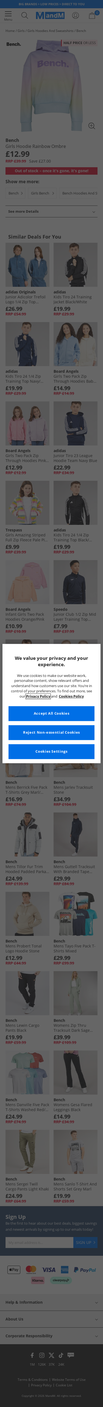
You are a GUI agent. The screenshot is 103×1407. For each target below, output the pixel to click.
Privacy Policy (38, 696)
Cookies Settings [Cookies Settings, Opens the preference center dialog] (51, 751)
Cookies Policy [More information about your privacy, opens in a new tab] (71, 696)
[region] (51, 703)
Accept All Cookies (51, 713)
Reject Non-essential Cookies (51, 732)
